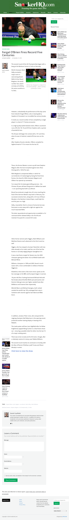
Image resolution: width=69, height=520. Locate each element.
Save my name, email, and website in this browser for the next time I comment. (24, 475)
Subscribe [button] (62, 12)
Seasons (28, 12)
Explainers (36, 12)
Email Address (7, 461)
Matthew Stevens (6, 407)
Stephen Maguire (15, 407)
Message (6, 440)
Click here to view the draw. (22, 351)
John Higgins (16, 404)
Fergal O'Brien (9, 404)
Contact (55, 12)
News (10, 12)
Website (6, 468)
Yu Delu (30, 407)
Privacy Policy (22, 504)
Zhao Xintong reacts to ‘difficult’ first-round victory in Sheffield (6, 390)
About (49, 12)
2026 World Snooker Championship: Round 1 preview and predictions (61, 91)
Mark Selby (28, 404)
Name (5, 454)
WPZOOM (65, 516)
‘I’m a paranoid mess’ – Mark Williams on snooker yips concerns (61, 79)
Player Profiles (20, 12)
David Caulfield (6, 58)
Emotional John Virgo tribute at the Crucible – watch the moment (61, 67)
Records (43, 12)
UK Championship (23, 407)
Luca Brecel (22, 404)
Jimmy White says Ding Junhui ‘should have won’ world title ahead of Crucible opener (6, 354)
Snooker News (6, 49)
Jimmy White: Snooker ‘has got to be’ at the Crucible (6, 373)
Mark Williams (34, 404)
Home (5, 12)
